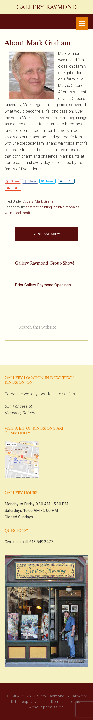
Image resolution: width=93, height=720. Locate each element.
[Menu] (82, 23)
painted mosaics (66, 207)
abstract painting (39, 207)
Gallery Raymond (46, 7)
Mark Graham (46, 201)
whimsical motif (17, 213)
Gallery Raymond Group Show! (44, 263)
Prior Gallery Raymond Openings (43, 285)
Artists (28, 201)
